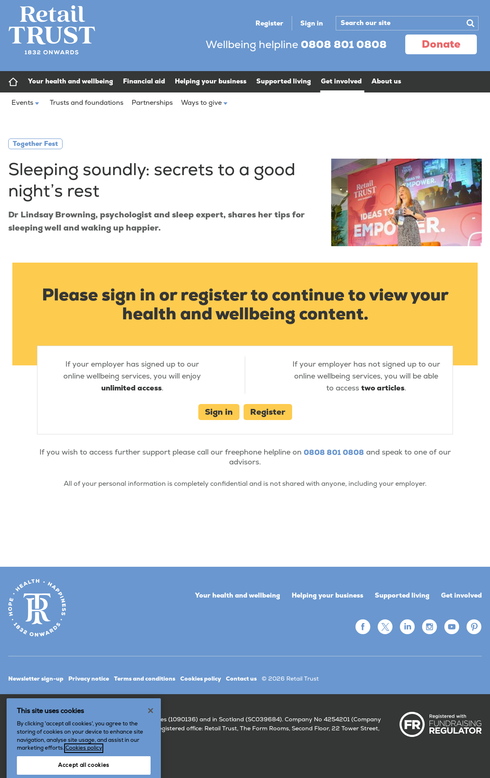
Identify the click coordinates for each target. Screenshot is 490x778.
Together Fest (35, 143)
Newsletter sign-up (35, 678)
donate (441, 44)
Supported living (402, 595)
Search (470, 23)
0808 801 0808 (334, 452)
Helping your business (327, 595)
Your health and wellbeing (237, 595)
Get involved (461, 595)
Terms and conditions (144, 678)
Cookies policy (200, 678)
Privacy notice (88, 678)
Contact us (241, 678)
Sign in (311, 23)
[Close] (151, 738)
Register (269, 23)
